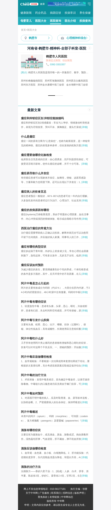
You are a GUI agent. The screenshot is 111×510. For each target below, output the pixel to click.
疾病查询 (85, 20)
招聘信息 (67, 493)
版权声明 (79, 493)
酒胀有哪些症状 (31, 430)
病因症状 (55, 12)
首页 (23, 29)
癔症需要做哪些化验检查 (36, 154)
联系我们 (56, 493)
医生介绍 (70, 20)
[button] (51, 95)
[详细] (84, 127)
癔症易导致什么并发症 (35, 173)
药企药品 (40, 12)
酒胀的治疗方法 (31, 466)
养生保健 (85, 12)
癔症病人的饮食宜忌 (33, 191)
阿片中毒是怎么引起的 (35, 283)
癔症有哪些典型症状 (33, 246)
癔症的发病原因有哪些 (35, 210)
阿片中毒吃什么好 (32, 338)
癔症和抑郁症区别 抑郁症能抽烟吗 (42, 118)
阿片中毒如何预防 (32, 393)
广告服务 (44, 493)
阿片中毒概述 (29, 411)
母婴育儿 (26, 20)
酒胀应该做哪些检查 (33, 448)
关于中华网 (32, 493)
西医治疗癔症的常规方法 (36, 228)
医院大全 (40, 20)
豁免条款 (43, 497)
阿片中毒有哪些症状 (33, 301)
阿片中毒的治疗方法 (33, 375)
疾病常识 (70, 12)
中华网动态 (67, 497)
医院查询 (55, 20)
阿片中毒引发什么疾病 (35, 320)
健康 (42, 4)
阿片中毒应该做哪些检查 (36, 356)
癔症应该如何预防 (32, 265)
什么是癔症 (28, 136)
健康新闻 (26, 12)
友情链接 (54, 497)
